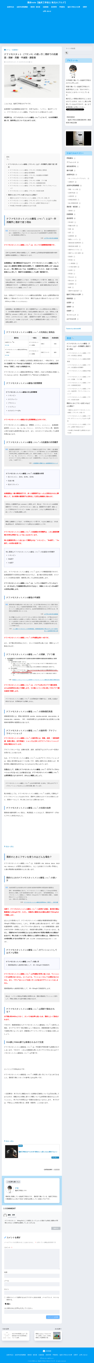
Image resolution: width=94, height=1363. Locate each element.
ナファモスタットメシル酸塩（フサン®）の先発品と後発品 (28, 170)
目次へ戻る (9, 846)
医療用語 (71, 299)
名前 (5, 1272)
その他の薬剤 (73, 267)
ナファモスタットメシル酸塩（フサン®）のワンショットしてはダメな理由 (33, 200)
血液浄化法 (10, 7)
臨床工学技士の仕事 (74, 7)
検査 (71, 229)
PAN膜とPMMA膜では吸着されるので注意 (23, 205)
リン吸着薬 (73, 263)
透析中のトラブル (75, 250)
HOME (47, 1351)
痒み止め (72, 277)
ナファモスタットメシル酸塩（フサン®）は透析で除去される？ (29, 203)
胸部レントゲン (74, 239)
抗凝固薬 (45, 7)
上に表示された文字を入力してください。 (19, 1308)
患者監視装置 (73, 200)
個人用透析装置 (74, 203)
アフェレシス (73, 162)
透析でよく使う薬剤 (76, 253)
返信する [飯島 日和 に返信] (56, 1228)
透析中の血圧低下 (75, 291)
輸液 (71, 287)
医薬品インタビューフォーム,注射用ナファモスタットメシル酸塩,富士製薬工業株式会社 (36, 679)
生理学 (70, 303)
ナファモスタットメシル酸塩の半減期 (21, 178)
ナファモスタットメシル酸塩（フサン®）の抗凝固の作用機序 (29, 175)
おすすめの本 (73, 319)
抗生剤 (71, 270)
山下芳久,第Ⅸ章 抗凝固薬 (51, 238)
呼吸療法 (62, 7)
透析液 (71, 211)
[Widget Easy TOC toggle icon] (72, 338)
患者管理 (54, 7)
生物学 (70, 311)
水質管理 (72, 196)
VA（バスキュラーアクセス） (79, 178)
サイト (6, 1289)
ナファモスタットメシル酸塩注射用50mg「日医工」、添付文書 (41, 902)
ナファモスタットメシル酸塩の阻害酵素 (22, 172)
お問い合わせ (47, 11)
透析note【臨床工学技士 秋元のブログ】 (47, 2)
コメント (8, 1247)
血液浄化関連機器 (22, 7)
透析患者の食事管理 (76, 243)
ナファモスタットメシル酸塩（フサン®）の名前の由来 (27, 191)
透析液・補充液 (35, 7)
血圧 (71, 233)
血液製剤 (72, 284)
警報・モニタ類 (74, 189)
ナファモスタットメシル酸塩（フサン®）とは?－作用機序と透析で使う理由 (79, 346)
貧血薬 (71, 257)
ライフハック (73, 315)
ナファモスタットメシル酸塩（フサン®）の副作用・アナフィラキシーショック (78, 391)
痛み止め (72, 281)
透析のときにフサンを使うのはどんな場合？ (22, 195)
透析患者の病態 (74, 246)
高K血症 (72, 222)
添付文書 (7, 345)
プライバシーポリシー (47, 1358)
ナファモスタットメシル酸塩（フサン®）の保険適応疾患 (27, 183)
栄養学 (85, 7)
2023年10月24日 (12, 1217)
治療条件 (72, 182)
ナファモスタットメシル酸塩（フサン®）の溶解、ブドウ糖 (28, 180)
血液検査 (72, 236)
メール (6, 1281)
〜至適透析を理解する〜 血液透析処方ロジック (45, 463)
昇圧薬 (71, 260)
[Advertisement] (47, 29)
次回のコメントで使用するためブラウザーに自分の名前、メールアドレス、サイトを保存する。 (33, 1299)
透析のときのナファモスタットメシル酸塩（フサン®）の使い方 (29, 198)
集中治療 (71, 171)
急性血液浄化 (73, 166)
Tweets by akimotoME (73, 329)
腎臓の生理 (73, 226)
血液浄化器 (73, 193)
